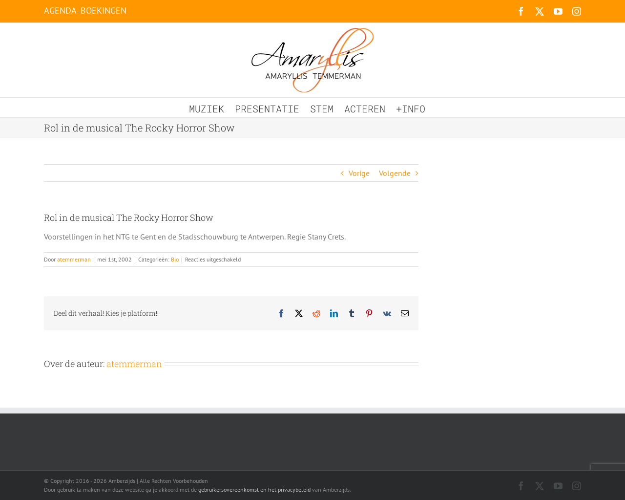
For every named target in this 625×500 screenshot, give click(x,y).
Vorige (359, 173)
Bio (175, 259)
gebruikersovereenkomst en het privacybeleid (254, 489)
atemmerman (74, 259)
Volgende (395, 173)
